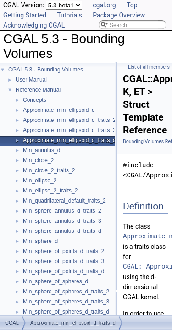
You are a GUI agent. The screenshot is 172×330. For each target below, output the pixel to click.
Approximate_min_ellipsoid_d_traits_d (69, 140)
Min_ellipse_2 (39, 180)
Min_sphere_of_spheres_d (55, 281)
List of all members (149, 67)
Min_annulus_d (41, 150)
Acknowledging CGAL (34, 25)
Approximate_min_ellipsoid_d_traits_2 (69, 120)
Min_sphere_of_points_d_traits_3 (63, 261)
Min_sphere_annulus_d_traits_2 (62, 211)
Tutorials (69, 15)
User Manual (31, 80)
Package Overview (119, 15)
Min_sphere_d (40, 241)
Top (132, 5)
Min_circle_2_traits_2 (49, 170)
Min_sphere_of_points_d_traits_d (63, 271)
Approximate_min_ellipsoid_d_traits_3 (69, 130)
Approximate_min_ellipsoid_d (59, 110)
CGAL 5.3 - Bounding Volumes (45, 69)
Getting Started (24, 15)
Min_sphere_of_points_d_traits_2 (63, 251)
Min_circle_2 (38, 160)
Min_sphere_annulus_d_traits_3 (62, 221)
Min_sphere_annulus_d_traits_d (62, 231)
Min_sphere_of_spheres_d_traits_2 (66, 291)
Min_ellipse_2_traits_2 (50, 190)
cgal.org (104, 5)
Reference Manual (38, 90)
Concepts (34, 100)
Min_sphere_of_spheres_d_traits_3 (66, 301)
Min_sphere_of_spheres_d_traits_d (66, 311)
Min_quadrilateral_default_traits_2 (64, 201)
